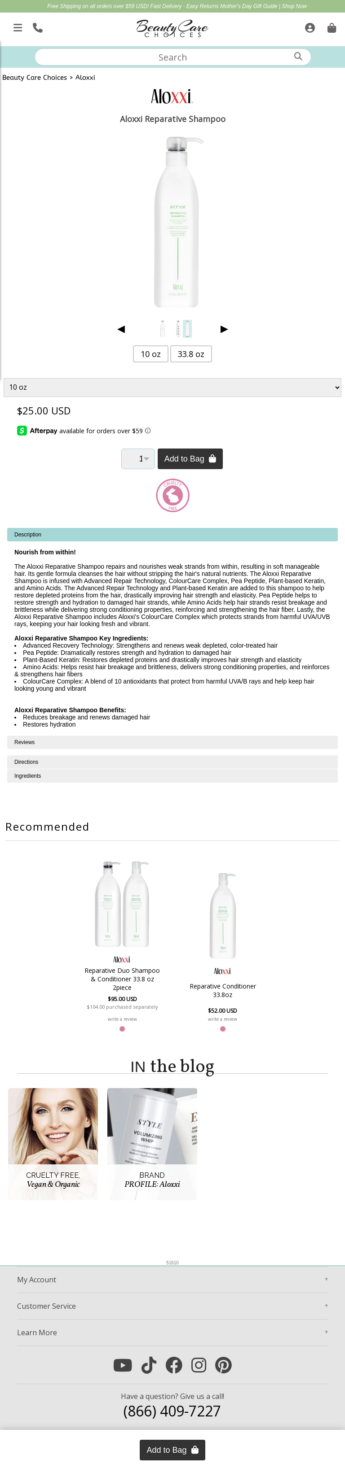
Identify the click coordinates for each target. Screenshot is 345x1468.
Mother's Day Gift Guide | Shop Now (263, 6)
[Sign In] (308, 26)
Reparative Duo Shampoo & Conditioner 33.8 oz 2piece (123, 979)
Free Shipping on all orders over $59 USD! (98, 6)
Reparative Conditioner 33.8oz (221, 990)
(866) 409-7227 (172, 1410)
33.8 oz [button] (191, 353)
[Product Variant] (173, 387)
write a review (123, 1019)
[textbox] (173, 56)
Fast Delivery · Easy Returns (185, 6)
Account (36, 1280)
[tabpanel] (172, 632)
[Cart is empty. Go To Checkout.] (331, 26)
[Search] (298, 56)
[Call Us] (36, 26)
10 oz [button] (151, 353)
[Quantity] (138, 459)
